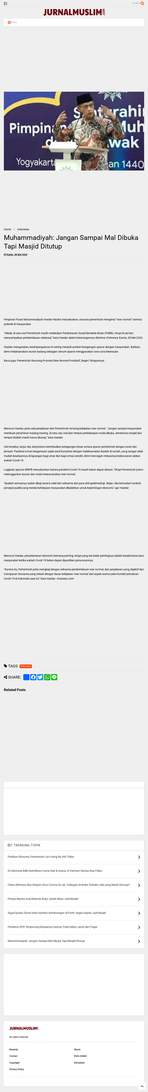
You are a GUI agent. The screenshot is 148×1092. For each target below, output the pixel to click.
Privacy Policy (16, 1069)
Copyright (14, 1062)
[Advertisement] (74, 59)
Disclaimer (79, 1062)
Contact (13, 1056)
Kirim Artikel (80, 1056)
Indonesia (23, 229)
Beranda (13, 1049)
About (77, 1049)
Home (7, 229)
